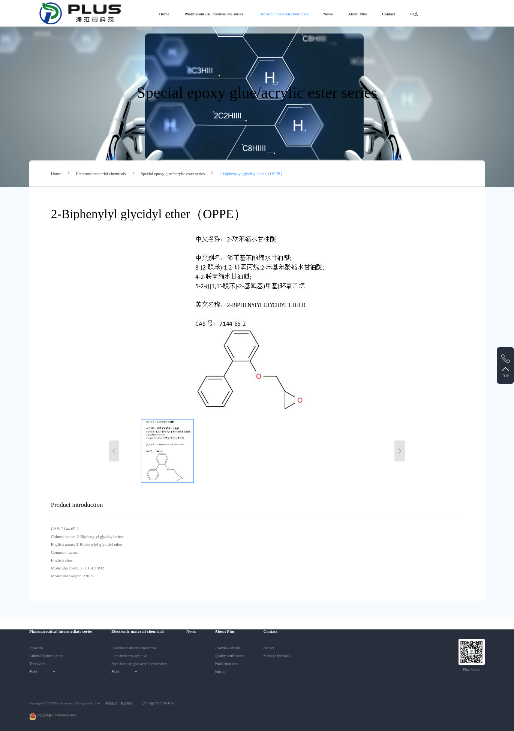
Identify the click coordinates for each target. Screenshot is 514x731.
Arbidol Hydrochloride (46, 656)
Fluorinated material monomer (133, 648)
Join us (220, 672)
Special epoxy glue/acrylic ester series (173, 173)
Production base (226, 664)
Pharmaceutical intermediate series (213, 14)
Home (164, 14)
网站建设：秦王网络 (118, 703)
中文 (414, 14)
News (328, 14)
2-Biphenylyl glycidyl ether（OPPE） (252, 173)
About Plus (357, 14)
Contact (388, 14)
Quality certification (229, 656)
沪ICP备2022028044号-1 (158, 703)
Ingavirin (36, 648)
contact (268, 648)
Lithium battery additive (129, 656)
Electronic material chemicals (283, 14)
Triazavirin (37, 664)
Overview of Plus (228, 648)
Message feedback (276, 656)
